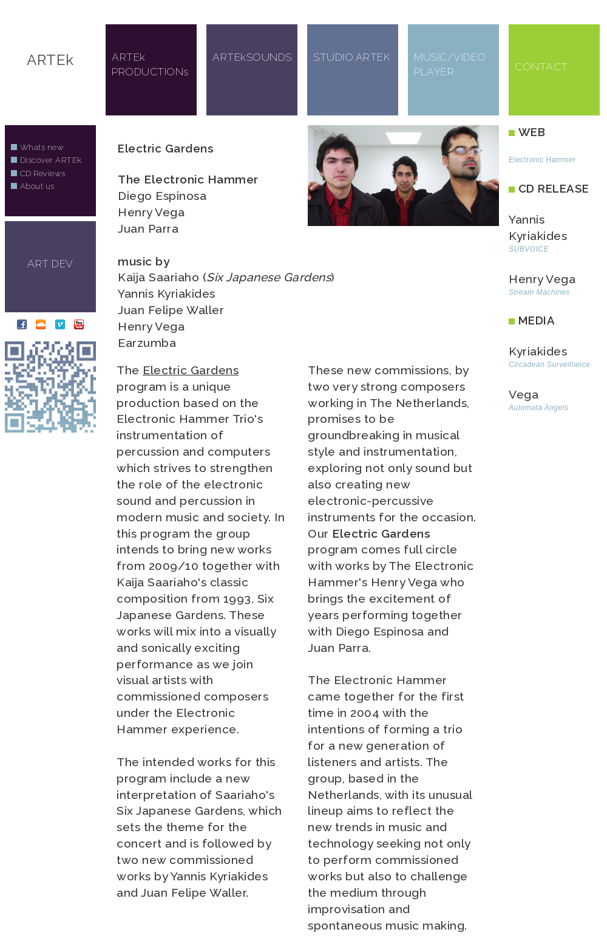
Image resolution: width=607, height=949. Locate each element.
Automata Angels (538, 407)
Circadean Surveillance (549, 364)
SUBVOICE (529, 249)
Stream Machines (539, 292)
